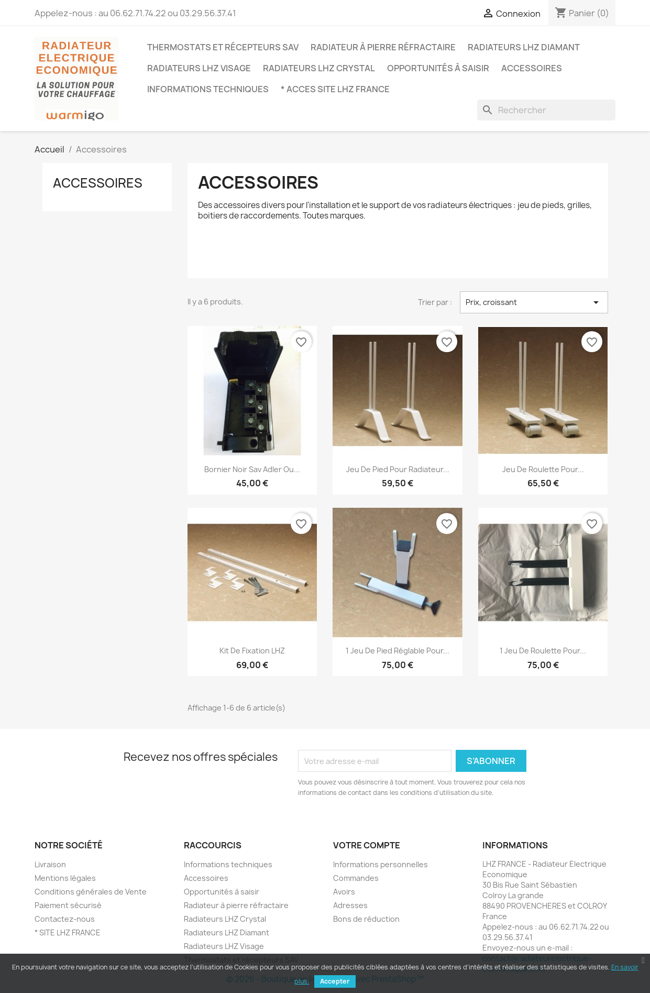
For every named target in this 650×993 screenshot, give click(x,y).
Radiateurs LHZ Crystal (319, 68)
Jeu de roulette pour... (543, 469)
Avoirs (344, 892)
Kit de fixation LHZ (252, 651)
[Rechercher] (546, 110)
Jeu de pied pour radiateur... (397, 469)
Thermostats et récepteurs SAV (223, 47)
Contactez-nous (65, 919)
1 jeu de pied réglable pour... (397, 651)
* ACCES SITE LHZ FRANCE (335, 89)
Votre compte (366, 845)
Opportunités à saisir (438, 68)
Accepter (335, 981)
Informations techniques (208, 89)
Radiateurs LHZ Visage (199, 68)
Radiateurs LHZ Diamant (524, 47)
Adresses (350, 905)
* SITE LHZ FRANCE (68, 932)
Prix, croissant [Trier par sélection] (534, 302)
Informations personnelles (380, 864)
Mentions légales (65, 878)
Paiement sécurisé (68, 905)
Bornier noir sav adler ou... (252, 469)
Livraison (50, 864)
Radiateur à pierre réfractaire (383, 47)
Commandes (356, 878)
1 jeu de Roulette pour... (543, 651)
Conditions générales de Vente (91, 892)
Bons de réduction (366, 919)
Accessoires (531, 68)
